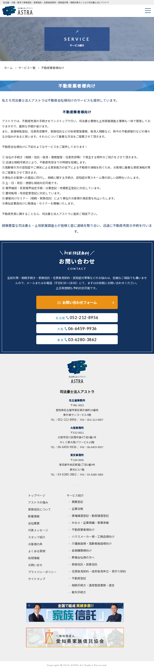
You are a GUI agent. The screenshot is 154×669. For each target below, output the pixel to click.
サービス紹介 (75, 495)
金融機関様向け (82, 550)
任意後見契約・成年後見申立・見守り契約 (99, 571)
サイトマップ (36, 579)
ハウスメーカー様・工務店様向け (93, 536)
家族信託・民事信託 (84, 564)
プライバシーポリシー (42, 572)
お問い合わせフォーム (79, 302)
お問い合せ (35, 565)
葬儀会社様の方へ (83, 557)
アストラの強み (38, 502)
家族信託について (39, 509)
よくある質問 (36, 551)
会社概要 (34, 523)
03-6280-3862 (67, 474)
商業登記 (77, 502)
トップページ (36, 495)
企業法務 (77, 509)
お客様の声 (35, 544)
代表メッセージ (38, 530)
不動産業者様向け (83, 529)
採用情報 (34, 558)
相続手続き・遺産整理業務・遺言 (93, 585)
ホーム (8, 68)
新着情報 (34, 516)
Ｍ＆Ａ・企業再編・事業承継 (90, 523)
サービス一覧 (26, 68)
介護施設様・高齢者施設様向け (92, 543)
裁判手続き (79, 592)
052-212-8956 (67, 419)
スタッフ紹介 (36, 537)
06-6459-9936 (67, 447)
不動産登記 (79, 578)
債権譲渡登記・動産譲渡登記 (90, 516)
